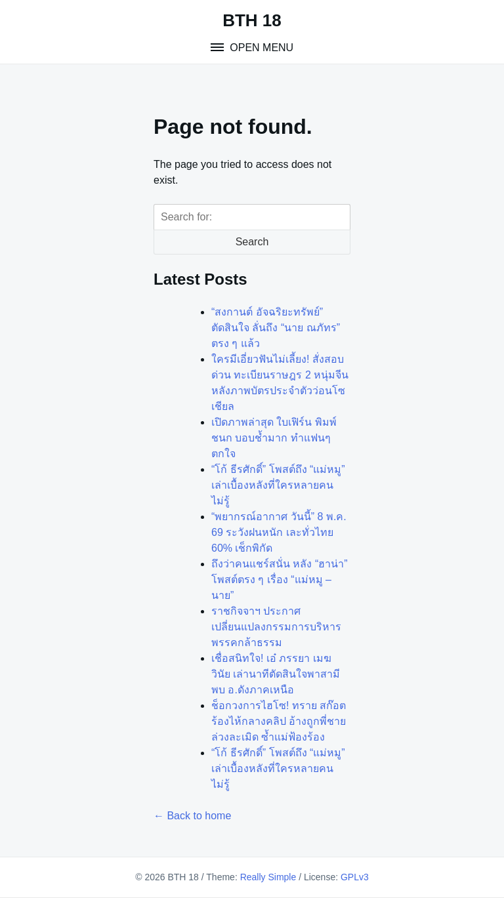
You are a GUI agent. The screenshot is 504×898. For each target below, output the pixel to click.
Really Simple (268, 877)
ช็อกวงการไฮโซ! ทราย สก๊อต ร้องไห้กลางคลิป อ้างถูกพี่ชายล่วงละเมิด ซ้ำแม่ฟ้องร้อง (278, 721)
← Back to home (192, 815)
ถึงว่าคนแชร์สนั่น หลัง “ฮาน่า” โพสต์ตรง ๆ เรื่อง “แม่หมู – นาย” (279, 579)
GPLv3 (355, 877)
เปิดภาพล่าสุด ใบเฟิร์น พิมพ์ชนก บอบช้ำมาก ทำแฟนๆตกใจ (274, 438)
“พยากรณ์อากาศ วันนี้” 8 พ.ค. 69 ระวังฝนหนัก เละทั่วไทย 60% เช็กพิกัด (278, 532)
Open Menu (260, 47)
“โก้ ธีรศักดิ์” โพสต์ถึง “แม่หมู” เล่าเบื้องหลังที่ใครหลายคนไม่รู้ (278, 485)
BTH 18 (252, 20)
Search (252, 241)
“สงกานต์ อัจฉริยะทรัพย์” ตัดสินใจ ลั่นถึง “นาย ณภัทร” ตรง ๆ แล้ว (275, 327)
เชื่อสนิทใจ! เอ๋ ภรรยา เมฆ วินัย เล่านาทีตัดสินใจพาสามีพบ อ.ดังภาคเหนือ (275, 674)
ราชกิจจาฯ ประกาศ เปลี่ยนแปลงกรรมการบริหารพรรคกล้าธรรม (276, 626)
